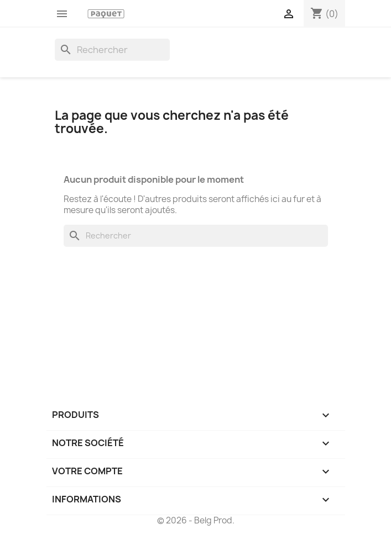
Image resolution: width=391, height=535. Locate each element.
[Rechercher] (112, 50)
